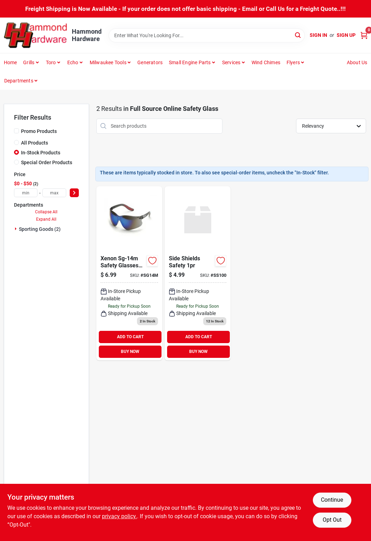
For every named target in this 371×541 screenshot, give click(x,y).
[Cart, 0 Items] (363, 35)
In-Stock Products (40, 152)
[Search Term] (207, 35)
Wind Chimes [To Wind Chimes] (266, 62)
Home (10, 62)
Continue (332, 499)
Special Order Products (46, 162)
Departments (18, 81)
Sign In (318, 35)
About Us (357, 62)
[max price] (54, 192)
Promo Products (39, 131)
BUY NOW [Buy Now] (130, 351)
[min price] (26, 192)
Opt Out (332, 519)
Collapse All (46, 211)
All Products (34, 143)
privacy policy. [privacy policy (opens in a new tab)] (119, 516)
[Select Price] (74, 192)
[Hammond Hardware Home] (35, 35)
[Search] (298, 35)
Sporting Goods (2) (40, 229)
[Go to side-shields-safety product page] (198, 273)
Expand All (46, 219)
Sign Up (346, 35)
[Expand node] (16, 228)
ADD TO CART (130, 336)
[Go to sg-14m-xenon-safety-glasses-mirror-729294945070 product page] (129, 273)
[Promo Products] (16, 130)
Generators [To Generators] (150, 62)
